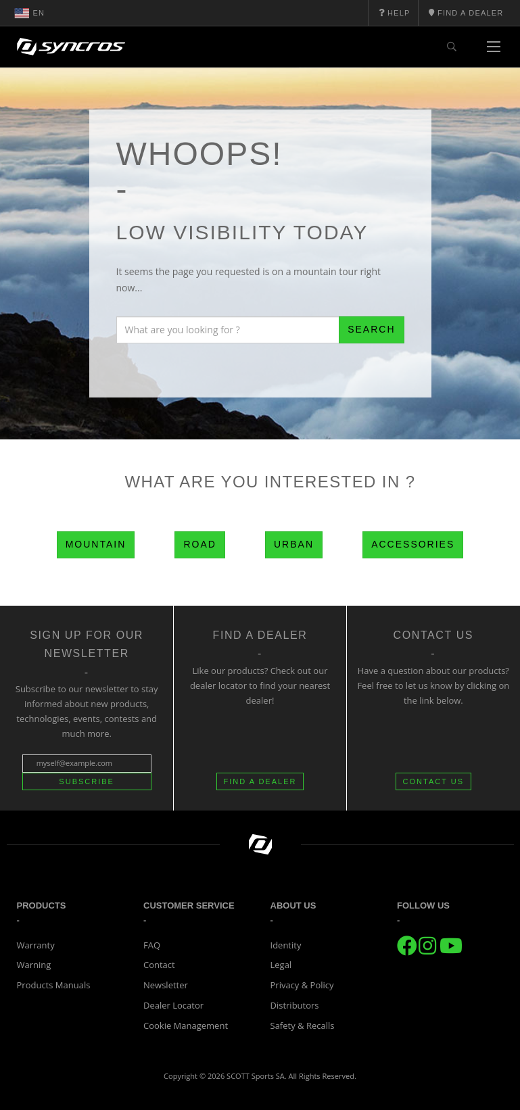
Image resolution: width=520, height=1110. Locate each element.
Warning (34, 965)
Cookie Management (185, 1025)
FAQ (151, 945)
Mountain (96, 544)
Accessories (412, 544)
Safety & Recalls (302, 1025)
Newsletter (165, 985)
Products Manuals (54, 985)
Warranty (36, 945)
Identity (286, 945)
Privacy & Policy (302, 985)
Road (199, 544)
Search (371, 329)
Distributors (294, 1005)
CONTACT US (434, 781)
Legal (281, 965)
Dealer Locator (173, 1005)
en (29, 12)
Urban (294, 544)
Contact (159, 965)
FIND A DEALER (260, 781)
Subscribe (86, 781)
